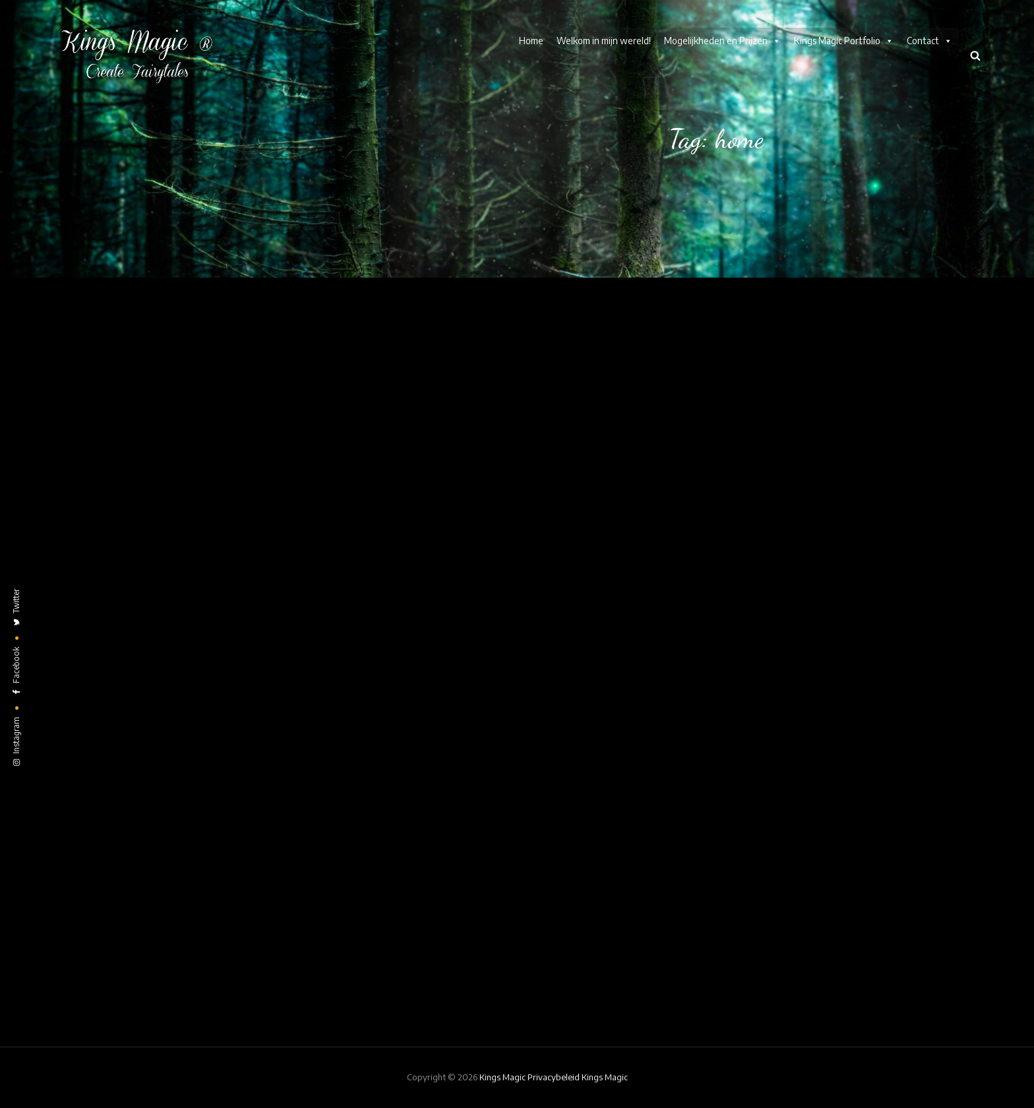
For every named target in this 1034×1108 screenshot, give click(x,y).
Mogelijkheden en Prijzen (722, 41)
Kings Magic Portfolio (844, 41)
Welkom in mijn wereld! (604, 40)
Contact (929, 41)
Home (531, 40)
